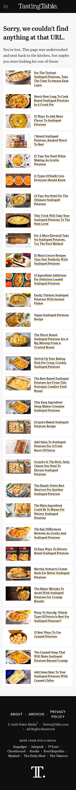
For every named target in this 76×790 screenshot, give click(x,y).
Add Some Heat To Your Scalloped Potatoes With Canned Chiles (51, 676)
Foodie (34, 751)
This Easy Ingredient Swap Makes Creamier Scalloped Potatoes (49, 406)
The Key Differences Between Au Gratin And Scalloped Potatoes (50, 533)
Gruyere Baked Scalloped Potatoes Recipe (51, 424)
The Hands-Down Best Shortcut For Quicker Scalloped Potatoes (49, 490)
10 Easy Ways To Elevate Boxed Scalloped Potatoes (51, 551)
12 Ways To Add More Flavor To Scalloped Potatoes (48, 121)
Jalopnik (37, 746)
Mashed (13, 756)
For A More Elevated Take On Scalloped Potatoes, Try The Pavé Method (51, 240)
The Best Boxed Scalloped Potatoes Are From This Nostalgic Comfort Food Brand (51, 385)
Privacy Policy (58, 714)
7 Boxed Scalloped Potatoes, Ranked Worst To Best (50, 140)
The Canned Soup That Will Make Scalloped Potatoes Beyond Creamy (51, 656)
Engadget (20, 746)
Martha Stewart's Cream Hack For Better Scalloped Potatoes (52, 573)
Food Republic (54, 751)
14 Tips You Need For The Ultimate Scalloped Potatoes (51, 200)
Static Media (28, 724)
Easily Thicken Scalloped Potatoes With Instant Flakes (51, 299)
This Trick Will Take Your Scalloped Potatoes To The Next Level (52, 220)
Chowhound (16, 751)
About (16, 714)
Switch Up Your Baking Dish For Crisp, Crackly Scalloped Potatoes (50, 363)
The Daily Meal (34, 756)
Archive (36, 714)
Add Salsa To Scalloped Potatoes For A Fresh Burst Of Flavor (50, 446)
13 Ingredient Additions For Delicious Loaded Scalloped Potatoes (50, 280)
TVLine (53, 746)
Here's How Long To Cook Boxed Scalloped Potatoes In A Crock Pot (51, 101)
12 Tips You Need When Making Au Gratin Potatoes (50, 160)
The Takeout (59, 756)
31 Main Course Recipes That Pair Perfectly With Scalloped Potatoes (51, 260)
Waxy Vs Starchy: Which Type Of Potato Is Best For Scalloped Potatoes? (51, 617)
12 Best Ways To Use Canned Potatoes (47, 634)
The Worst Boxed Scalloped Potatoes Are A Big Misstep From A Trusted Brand (51, 341)
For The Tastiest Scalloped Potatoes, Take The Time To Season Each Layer (51, 79)
